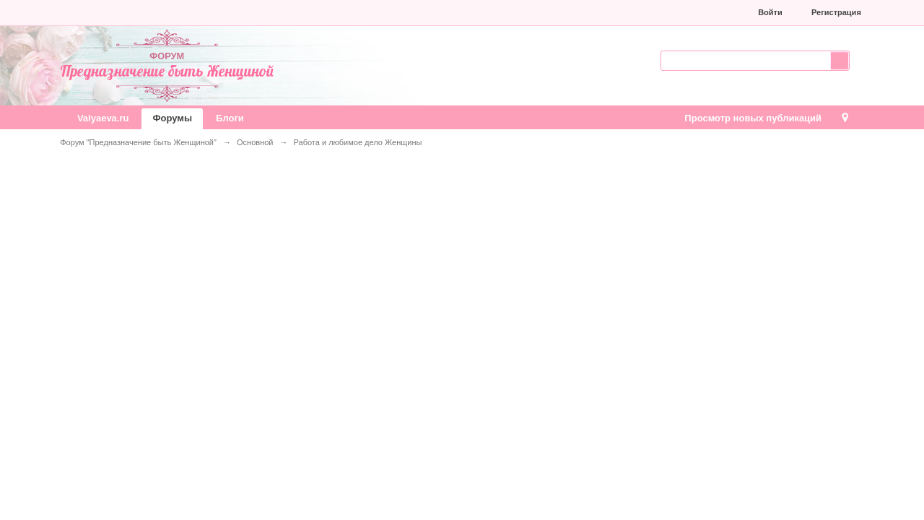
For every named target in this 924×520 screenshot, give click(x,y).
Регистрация (836, 12)
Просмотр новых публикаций (752, 118)
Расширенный (858, 59)
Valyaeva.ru (103, 118)
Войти (770, 12)
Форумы (172, 118)
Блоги (230, 118)
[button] (649, 12)
